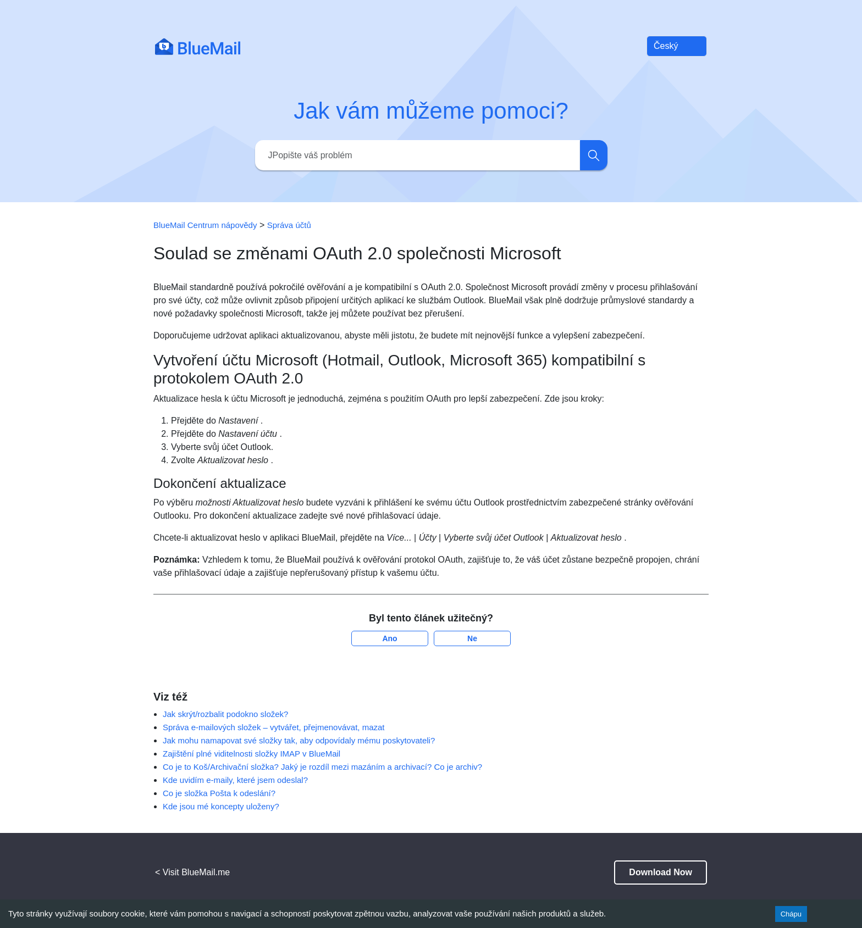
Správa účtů (289, 225)
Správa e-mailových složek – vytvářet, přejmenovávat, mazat (274, 727)
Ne (472, 638)
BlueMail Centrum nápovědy (205, 225)
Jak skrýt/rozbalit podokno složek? (225, 714)
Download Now (660, 872)
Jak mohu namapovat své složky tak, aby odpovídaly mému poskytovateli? (299, 740)
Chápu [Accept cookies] (791, 914)
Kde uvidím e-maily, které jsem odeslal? (235, 780)
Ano (389, 638)
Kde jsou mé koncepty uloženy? (221, 806)
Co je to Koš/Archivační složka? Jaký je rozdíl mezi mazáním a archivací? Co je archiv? (322, 766)
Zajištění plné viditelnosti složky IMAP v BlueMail (251, 753)
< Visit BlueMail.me (192, 872)
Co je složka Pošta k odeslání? (219, 793)
